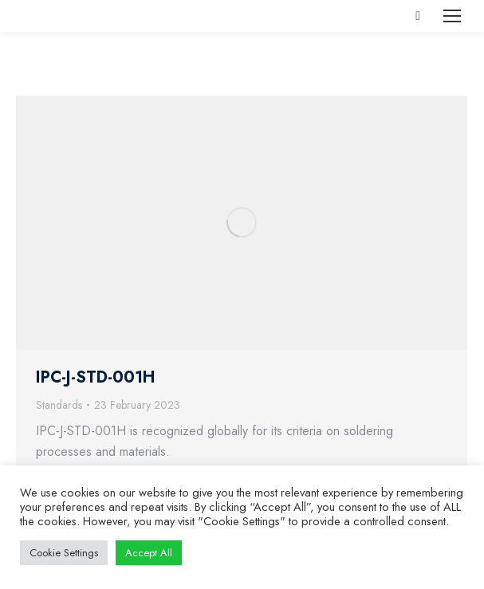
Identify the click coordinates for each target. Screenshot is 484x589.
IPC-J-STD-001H (95, 377)
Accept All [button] (148, 552)
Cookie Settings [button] (64, 552)
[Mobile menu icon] (452, 16)
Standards (59, 405)
